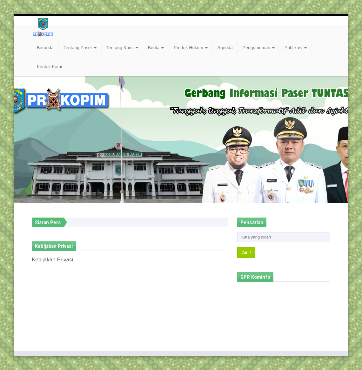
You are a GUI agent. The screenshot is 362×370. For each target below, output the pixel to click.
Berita (156, 47)
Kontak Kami (49, 66)
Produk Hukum (190, 47)
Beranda (45, 47)
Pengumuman (259, 47)
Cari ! (246, 252)
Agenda (225, 47)
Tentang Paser (80, 47)
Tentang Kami (122, 47)
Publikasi (296, 47)
